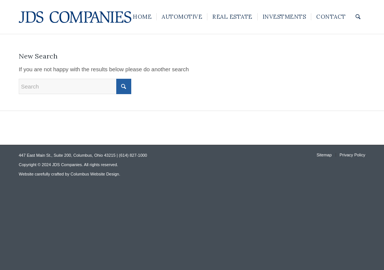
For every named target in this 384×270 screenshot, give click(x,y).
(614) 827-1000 (133, 155)
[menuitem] (142, 17)
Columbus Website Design (94, 174)
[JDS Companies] (75, 17)
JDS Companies (67, 164)
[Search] (358, 17)
